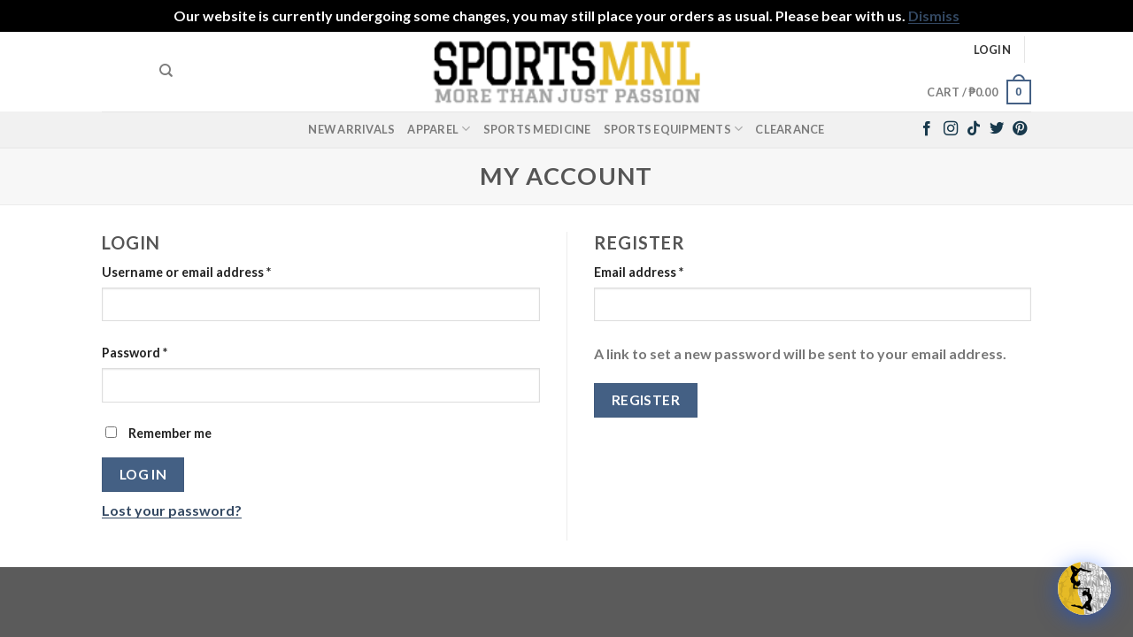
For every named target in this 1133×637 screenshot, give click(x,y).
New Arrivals (351, 129)
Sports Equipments (674, 128)
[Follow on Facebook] (927, 129)
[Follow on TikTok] (974, 129)
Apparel (438, 128)
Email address (638, 272)
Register (646, 400)
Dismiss (934, 15)
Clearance (789, 129)
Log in (143, 474)
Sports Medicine (537, 129)
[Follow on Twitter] (997, 129)
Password (134, 352)
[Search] (166, 71)
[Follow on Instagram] (951, 129)
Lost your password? (172, 510)
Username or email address (186, 272)
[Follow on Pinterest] (1020, 129)
